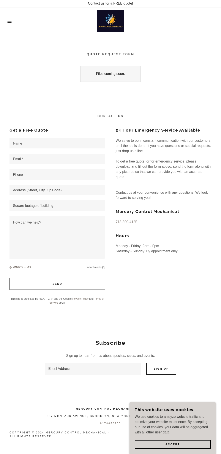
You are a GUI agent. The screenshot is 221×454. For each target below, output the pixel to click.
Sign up (161, 368)
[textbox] (57, 143)
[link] (110, 21)
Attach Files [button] (22, 267)
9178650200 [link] (110, 423)
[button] (11, 21)
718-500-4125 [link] (126, 222)
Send (57, 283)
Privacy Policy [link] (80, 298)
